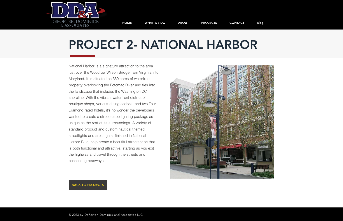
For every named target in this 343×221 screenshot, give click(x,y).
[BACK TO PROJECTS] (88, 185)
